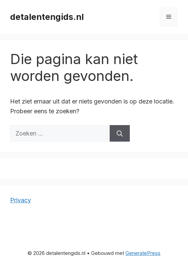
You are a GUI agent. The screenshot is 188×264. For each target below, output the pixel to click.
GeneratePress (142, 253)
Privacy (20, 200)
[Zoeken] (120, 133)
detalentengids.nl (47, 17)
